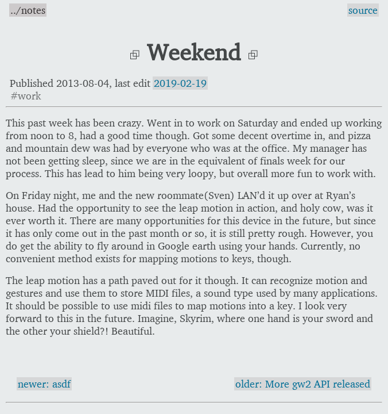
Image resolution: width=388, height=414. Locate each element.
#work (25, 95)
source (363, 10)
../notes (27, 10)
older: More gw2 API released (302, 383)
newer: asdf (44, 383)
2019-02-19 (180, 83)
